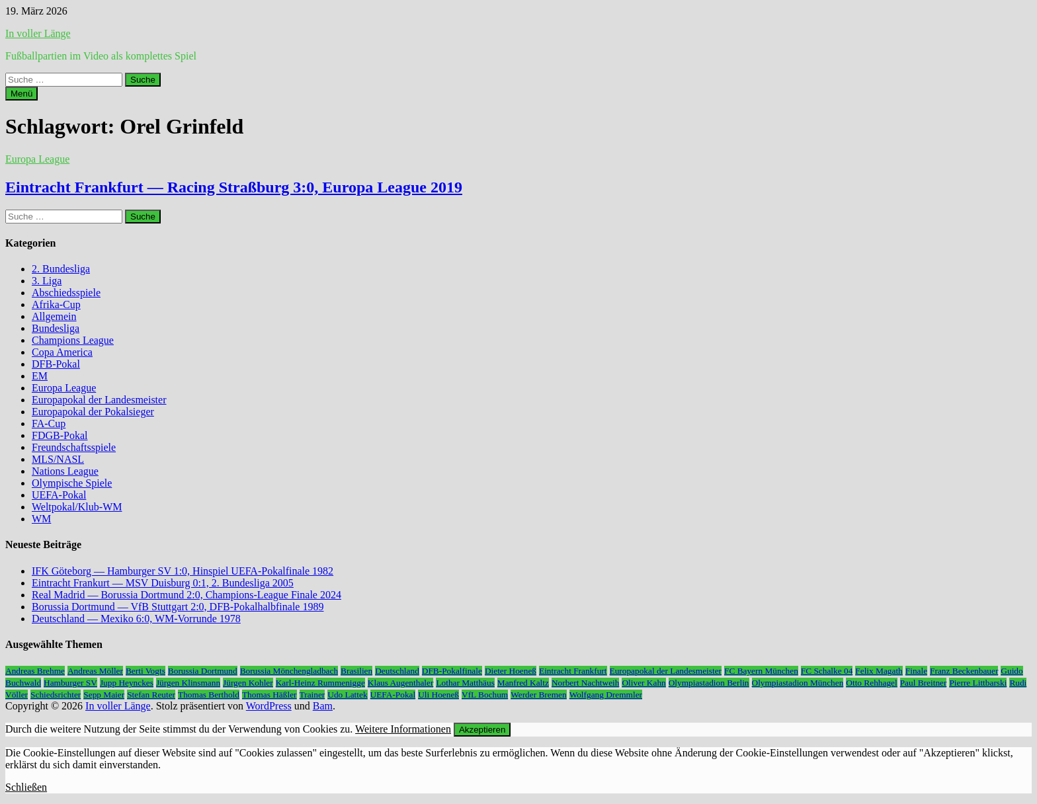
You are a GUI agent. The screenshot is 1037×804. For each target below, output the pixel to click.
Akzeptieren (482, 730)
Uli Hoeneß (438, 695)
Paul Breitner (923, 683)
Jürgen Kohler (248, 683)
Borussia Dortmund (202, 671)
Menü (21, 94)
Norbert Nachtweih (586, 683)
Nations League (65, 471)
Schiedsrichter (55, 695)
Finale (916, 671)
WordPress (269, 705)
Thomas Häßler (269, 695)
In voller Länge (38, 33)
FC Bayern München (761, 671)
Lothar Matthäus (465, 683)
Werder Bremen (538, 695)
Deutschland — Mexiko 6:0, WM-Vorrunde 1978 (136, 618)
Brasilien (356, 671)
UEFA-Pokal (59, 495)
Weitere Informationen (403, 729)
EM (40, 376)
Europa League (37, 159)
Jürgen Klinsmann (188, 683)
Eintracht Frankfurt (573, 671)
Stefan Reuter (151, 695)
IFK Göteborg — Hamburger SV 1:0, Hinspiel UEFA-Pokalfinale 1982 (182, 571)
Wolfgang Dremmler (605, 695)
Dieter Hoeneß (510, 671)
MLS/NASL (58, 459)
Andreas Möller (95, 671)
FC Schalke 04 (827, 671)
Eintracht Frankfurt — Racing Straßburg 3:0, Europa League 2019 (233, 187)
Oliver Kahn (643, 683)
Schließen (26, 787)
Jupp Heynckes (126, 683)
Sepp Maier (103, 695)
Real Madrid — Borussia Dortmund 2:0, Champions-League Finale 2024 (186, 594)
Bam (323, 705)
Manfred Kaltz (523, 683)
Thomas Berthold (208, 695)
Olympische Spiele (72, 483)
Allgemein (54, 316)
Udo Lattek (347, 695)
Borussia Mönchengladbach (289, 671)
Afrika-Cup (56, 304)
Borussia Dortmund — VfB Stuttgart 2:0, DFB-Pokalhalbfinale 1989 (177, 606)
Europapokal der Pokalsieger (93, 411)
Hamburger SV (70, 683)
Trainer (312, 695)
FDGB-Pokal (59, 435)
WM (41, 518)
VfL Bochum (485, 695)
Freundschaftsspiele (74, 447)
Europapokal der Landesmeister (99, 399)
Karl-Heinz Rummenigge (320, 683)
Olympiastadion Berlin (709, 683)
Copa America (62, 352)
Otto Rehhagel (871, 683)
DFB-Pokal (56, 364)
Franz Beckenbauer (964, 671)
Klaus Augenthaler (401, 683)
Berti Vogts (145, 671)
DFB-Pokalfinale (452, 671)
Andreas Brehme (35, 671)
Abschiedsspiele (66, 292)
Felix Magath (878, 671)
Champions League (73, 340)
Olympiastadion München (798, 683)
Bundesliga (55, 328)
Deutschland (397, 671)
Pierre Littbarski (978, 683)
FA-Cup (48, 423)
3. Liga (47, 280)
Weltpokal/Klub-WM (77, 506)
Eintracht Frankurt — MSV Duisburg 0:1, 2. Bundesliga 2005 (163, 582)
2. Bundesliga (61, 268)
